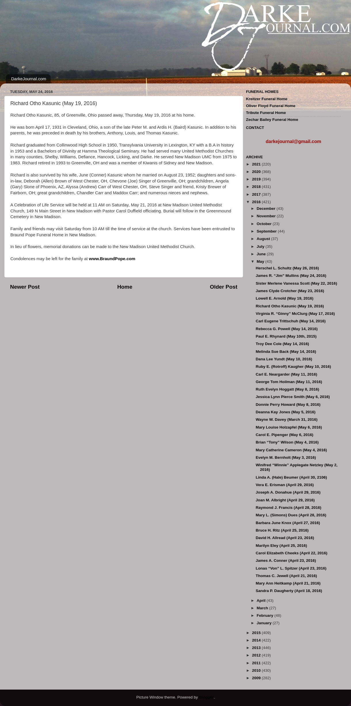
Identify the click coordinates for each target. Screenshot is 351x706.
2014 (257, 640)
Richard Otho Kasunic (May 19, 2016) (290, 306)
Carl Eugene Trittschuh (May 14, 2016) (291, 321)
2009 (257, 678)
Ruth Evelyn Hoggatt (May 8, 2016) (287, 389)
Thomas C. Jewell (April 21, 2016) (286, 576)
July (261, 246)
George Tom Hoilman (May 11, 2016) (289, 382)
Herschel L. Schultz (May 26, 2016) (287, 268)
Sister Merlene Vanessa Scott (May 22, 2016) (296, 283)
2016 (257, 202)
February (265, 615)
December (266, 208)
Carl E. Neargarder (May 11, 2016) (286, 374)
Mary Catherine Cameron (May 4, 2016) (291, 450)
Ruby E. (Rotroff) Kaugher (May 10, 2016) (293, 366)
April (262, 600)
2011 (257, 663)
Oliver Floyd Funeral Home (270, 106)
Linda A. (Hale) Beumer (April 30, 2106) (291, 477)
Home (124, 287)
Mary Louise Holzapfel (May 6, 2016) (289, 427)
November (267, 216)
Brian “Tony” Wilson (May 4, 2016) (287, 442)
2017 (257, 194)
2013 (257, 648)
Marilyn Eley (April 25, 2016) (281, 545)
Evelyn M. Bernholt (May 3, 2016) (286, 457)
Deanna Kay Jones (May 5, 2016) (286, 412)
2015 (257, 633)
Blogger (206, 697)
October (265, 224)
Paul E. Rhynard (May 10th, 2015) (286, 336)
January (265, 623)
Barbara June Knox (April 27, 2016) (288, 523)
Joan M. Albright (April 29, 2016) (285, 500)
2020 (257, 172)
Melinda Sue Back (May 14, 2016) (286, 351)
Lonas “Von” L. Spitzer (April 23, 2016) (291, 568)
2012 (257, 655)
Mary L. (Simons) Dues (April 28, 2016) (291, 515)
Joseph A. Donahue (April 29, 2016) (288, 492)
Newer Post (25, 287)
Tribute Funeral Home (266, 113)
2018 (257, 186)
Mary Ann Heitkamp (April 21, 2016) (288, 583)
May (261, 261)
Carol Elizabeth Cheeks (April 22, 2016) (291, 553)
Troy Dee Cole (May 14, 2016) (282, 344)
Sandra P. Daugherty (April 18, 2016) (289, 591)
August (264, 239)
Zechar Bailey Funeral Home (272, 119)
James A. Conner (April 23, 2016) (286, 560)
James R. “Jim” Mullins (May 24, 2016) (291, 275)
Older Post (223, 287)
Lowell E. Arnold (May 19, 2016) (285, 298)
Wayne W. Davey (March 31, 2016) (287, 419)
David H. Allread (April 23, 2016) (285, 538)
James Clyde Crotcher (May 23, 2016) (290, 291)
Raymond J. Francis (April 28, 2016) (288, 507)
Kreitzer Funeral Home (266, 99)
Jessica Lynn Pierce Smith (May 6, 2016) (293, 397)
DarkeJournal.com (28, 78)
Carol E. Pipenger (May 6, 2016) (284, 435)
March (263, 608)
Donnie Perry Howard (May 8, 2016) (288, 404)
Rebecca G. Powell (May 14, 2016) (287, 329)
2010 (257, 670)
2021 (257, 164)
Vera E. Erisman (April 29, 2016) (285, 485)
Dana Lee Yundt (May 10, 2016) (284, 359)
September (267, 231)
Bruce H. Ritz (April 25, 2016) (282, 530)
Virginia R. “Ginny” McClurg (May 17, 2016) (295, 313)
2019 (257, 179)
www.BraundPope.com (112, 258)
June (262, 254)
